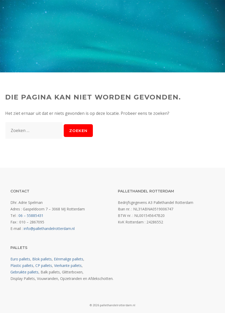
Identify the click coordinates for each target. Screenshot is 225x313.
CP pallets (43, 265)
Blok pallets (42, 258)
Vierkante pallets (68, 265)
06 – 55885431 (30, 215)
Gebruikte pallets (24, 272)
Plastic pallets (21, 265)
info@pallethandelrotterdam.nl (49, 228)
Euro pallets (20, 258)
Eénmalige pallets (68, 258)
